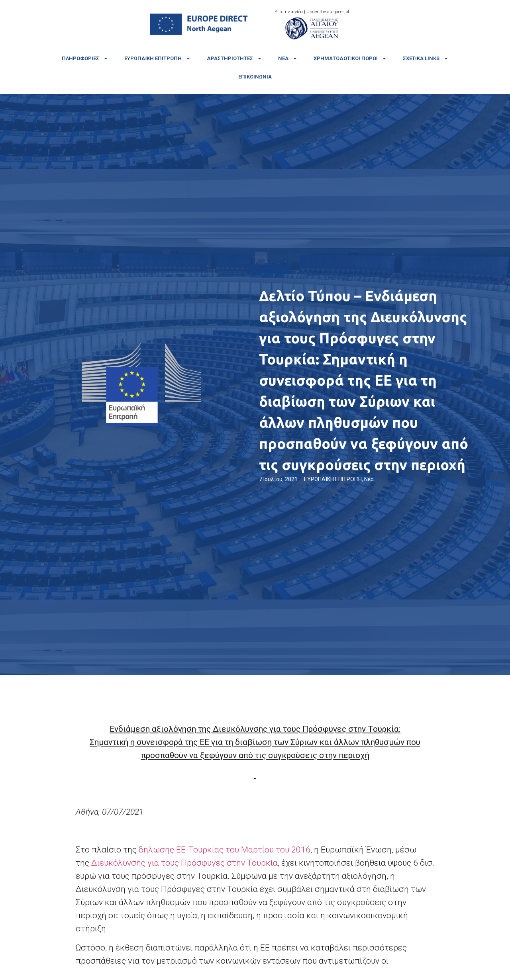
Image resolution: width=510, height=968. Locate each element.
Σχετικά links (426, 58)
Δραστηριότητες (234, 58)
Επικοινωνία (255, 77)
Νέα (288, 58)
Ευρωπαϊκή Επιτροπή (157, 58)
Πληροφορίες (85, 58)
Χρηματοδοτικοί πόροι (350, 58)
